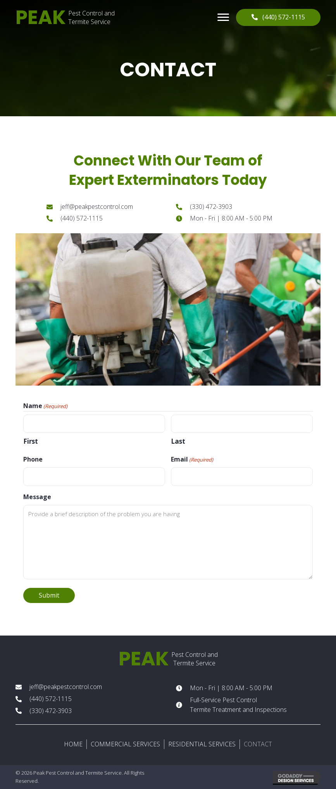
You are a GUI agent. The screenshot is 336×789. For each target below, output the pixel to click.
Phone (33, 459)
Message (37, 497)
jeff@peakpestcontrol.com (96, 206)
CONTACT (258, 744)
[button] (223, 17)
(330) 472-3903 (211, 206)
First (30, 441)
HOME (73, 744)
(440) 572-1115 (81, 218)
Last (178, 441)
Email (192, 459)
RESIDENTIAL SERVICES (202, 744)
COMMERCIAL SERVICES (125, 744)
